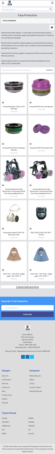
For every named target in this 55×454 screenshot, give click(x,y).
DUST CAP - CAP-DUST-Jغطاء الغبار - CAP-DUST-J (41, 275)
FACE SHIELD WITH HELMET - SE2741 (41, 233)
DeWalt (30, 418)
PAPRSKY (5, 422)
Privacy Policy (7, 395)
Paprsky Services (45, 446)
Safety (31, 380)
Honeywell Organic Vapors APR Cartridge (14, 107)
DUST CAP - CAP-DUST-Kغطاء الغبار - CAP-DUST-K (14, 275)
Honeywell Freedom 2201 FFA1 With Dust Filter (13, 233)
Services (5, 383)
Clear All (49, 70)
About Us (5, 376)
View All (31, 433)
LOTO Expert (6, 380)
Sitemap (5, 403)
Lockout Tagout (35, 387)
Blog (3, 391)
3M (29, 430)
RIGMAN (31, 422)
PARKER (31, 426)
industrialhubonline (27, 286)
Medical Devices (35, 376)
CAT (3, 430)
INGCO (4, 433)
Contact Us (6, 387)
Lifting (31, 383)
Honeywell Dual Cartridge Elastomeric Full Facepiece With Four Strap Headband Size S (13, 191)
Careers (4, 399)
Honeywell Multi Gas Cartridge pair (41, 106)
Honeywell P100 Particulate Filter (41, 148)
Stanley (4, 418)
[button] (51, 27)
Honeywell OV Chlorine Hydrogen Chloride (14, 149)
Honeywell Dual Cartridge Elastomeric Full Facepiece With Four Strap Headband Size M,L (41, 191)
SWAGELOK (6, 426)
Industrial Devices (35, 391)
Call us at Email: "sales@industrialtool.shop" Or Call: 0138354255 (27, 351)
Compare (3, 102)
